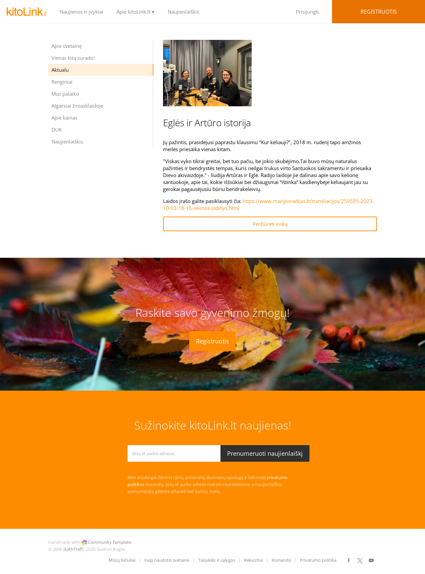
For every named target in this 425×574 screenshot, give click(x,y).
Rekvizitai (253, 560)
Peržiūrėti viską (270, 224)
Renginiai (61, 81)
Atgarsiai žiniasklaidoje (77, 105)
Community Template (109, 542)
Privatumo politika (318, 560)
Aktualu (60, 69)
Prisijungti (307, 11)
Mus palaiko (65, 93)
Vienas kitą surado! (73, 57)
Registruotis (379, 11)
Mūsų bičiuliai (122, 560)
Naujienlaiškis (183, 11)
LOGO (26, 11)
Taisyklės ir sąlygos (216, 560)
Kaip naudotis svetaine (166, 560)
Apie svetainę (66, 46)
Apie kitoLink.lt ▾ (135, 11)
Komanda (281, 560)
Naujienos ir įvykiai (81, 11)
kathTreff (73, 549)
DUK (56, 129)
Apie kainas (64, 117)
